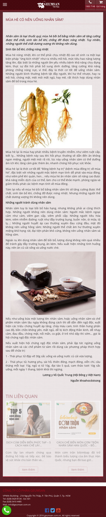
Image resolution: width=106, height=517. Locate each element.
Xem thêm (28, 471)
